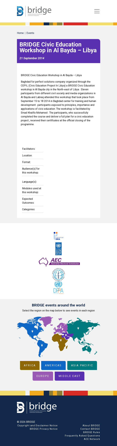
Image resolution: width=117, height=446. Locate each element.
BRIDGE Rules (91, 432)
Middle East (70, 376)
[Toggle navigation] (97, 11)
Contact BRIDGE (90, 429)
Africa (30, 365)
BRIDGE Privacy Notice (44, 429)
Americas (53, 365)
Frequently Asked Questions (82, 435)
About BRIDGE (91, 425)
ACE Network (92, 439)
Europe (42, 376)
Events (30, 33)
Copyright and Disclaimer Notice (37, 425)
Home (20, 33)
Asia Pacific (82, 365)
